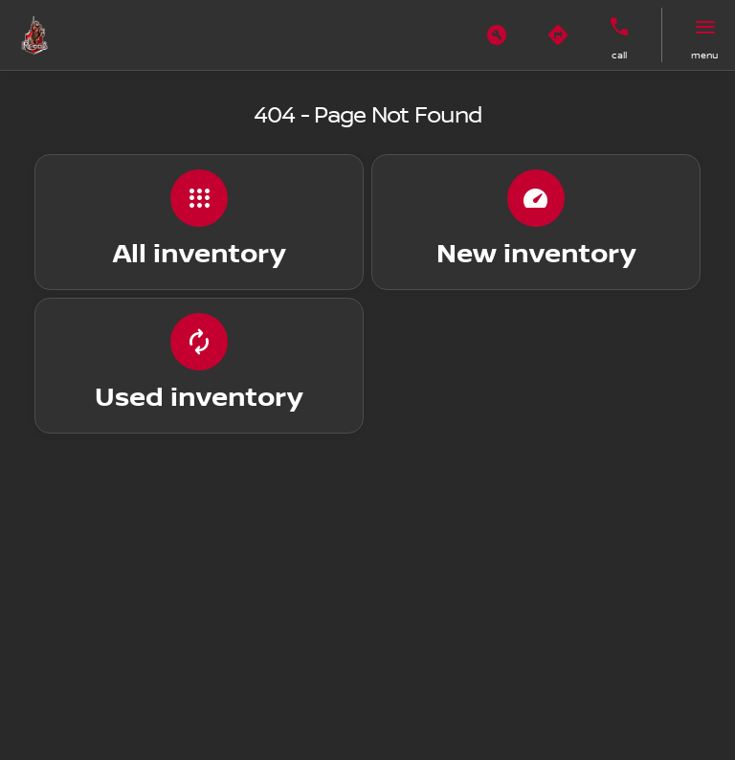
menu (704, 55)
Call (619, 55)
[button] (497, 35)
